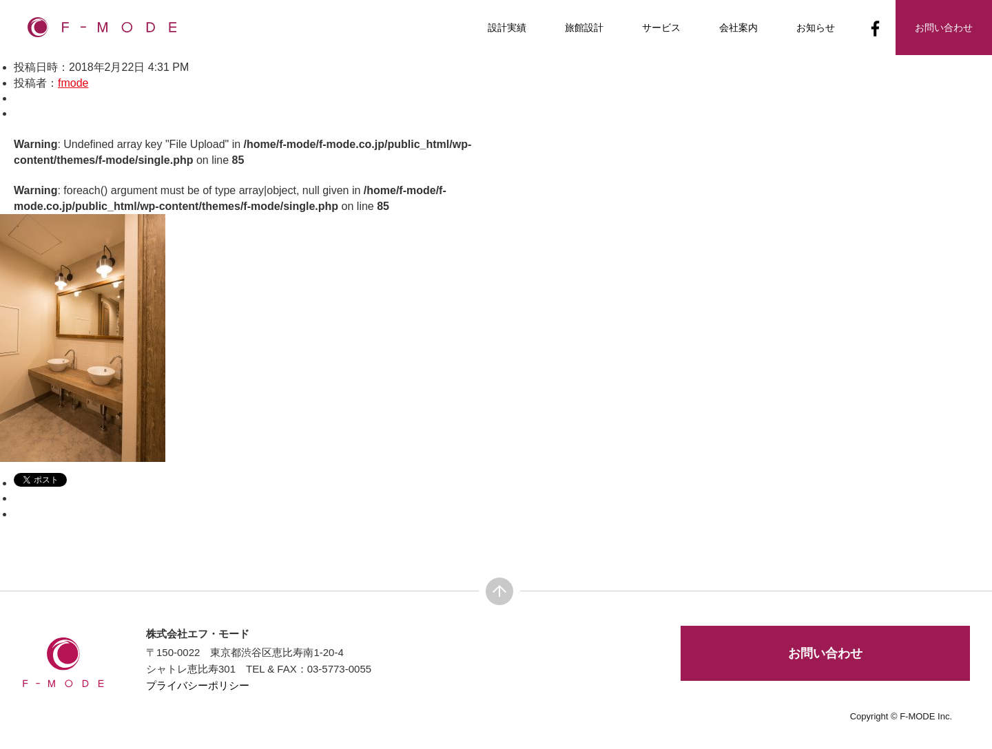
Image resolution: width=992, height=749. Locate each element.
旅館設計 (584, 27)
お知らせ (815, 27)
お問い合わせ (825, 653)
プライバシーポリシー (197, 685)
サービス (661, 27)
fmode (73, 83)
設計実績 (507, 27)
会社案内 (738, 27)
